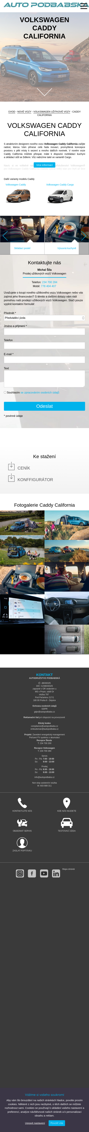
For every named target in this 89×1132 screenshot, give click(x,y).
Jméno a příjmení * (15, 326)
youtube (44, 873)
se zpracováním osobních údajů (40, 392)
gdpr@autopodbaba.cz (44, 712)
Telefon (8, 340)
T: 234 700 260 (44, 751)
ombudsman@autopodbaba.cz (44, 729)
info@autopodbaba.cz (45, 777)
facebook (32, 873)
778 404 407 (48, 286)
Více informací (44, 164)
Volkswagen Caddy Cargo (60, 184)
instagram (20, 873)
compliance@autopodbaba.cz (44, 726)
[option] (44, 57)
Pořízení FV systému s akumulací (44, 737)
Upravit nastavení (35, 1123)
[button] (5, 235)
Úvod (11, 111)
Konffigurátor (35, 479)
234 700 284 (49, 282)
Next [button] (83, 235)
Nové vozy (24, 111)
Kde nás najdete (66, 805)
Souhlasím (33, 392)
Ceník (24, 468)
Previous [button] (5, 235)
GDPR (45, 709)
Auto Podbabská (46, 7)
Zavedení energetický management (49, 734)
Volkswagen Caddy (15, 184)
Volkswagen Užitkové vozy (51, 111)
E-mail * (9, 354)
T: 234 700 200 (44, 743)
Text (6, 368)
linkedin (56, 873)
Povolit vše (56, 1123)
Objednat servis (22, 825)
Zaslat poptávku (22, 844)
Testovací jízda (66, 825)
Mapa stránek (68, 869)
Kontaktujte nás (22, 805)
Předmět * (10, 313)
